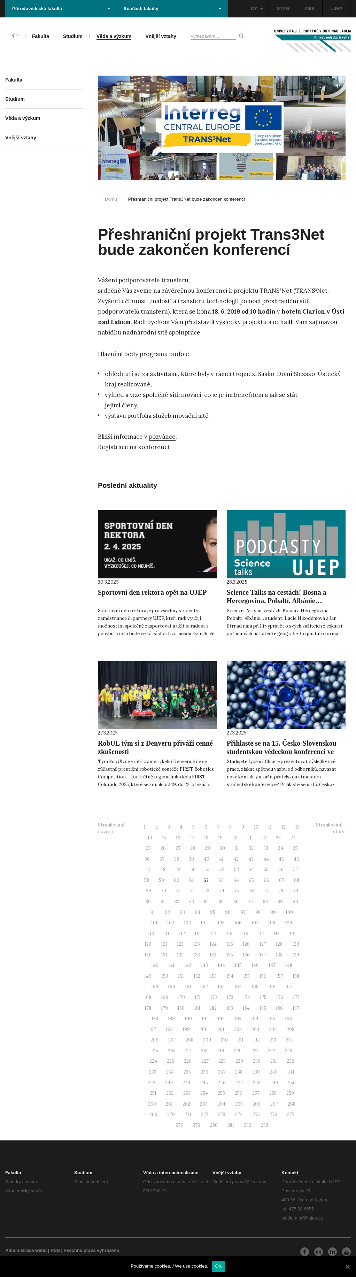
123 (196, 944)
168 (147, 997)
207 (172, 1040)
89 (280, 902)
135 (229, 955)
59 (161, 880)
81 (163, 902)
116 (245, 934)
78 (280, 891)
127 (263, 944)
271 (188, 1114)
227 (205, 1061)
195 (271, 1019)
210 (224, 1040)
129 (295, 944)
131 (164, 955)
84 (206, 902)
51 (208, 869)
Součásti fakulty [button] (173, 8)
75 (236, 891)
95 (212, 912)
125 (229, 944)
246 (222, 1083)
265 (239, 1104)
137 (263, 955)
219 (220, 1051)
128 (279, 944)
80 (148, 902)
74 (221, 891)
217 (188, 1051)
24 (293, 838)
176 (279, 997)
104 (204, 923)
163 (221, 987)
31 (237, 848)
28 (192, 848)
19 (220, 838)
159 (154, 987)
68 (296, 880)
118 (277, 934)
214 (289, 1040)
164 (238, 987)
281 (230, 1125)
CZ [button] (257, 8)
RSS (55, 1250)
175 (263, 997)
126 (246, 944)
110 (151, 934)
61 (191, 880)
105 (221, 923)
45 (281, 859)
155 (246, 976)
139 (295, 955)
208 (189, 1040)
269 (153, 1114)
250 (292, 1083)
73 (206, 891)
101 (154, 923)
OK (218, 1266)
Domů (111, 199)
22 (263, 838)
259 (290, 1093)
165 (254, 987)
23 (278, 838)
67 (281, 880)
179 (164, 1008)
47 (147, 869)
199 (186, 1029)
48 (162, 869)
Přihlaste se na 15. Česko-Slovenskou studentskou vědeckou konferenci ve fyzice (281, 751)
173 (230, 997)
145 (238, 965)
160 (171, 987)
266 (257, 1104)
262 (186, 1104)
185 (263, 1008)
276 (273, 1114)
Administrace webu (26, 1250)
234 (170, 1072)
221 (254, 1051)
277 (290, 1114)
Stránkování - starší (331, 828)
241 (290, 1072)
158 (296, 976)
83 (191, 902)
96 (228, 912)
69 (148, 891)
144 (221, 965)
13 (297, 827)
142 (187, 965)
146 (255, 965)
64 (236, 880)
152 (197, 976)
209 (207, 1040)
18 (206, 838)
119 (292, 934)
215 (155, 1051)
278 (179, 1125)
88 (265, 902)
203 (255, 1029)
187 (296, 1008)
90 (295, 902)
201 (220, 1029)
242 (151, 1083)
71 (178, 891)
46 (296, 859)
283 (264, 1125)
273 (221, 1114)
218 (204, 1051)
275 (256, 1114)
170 (181, 997)
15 (164, 838)
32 (251, 848)
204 (273, 1029)
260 (152, 1104)
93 (182, 912)
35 (295, 848)
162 (204, 987)
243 (169, 1083)
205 (290, 1029)
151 (181, 976)
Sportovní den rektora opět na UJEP (152, 592)
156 (263, 976)
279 (196, 1125)
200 (204, 1029)
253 (187, 1093)
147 (272, 965)
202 (238, 1029)
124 (213, 944)
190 (188, 1019)
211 (240, 1040)
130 (148, 955)
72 (192, 891)
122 (180, 944)
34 (280, 848)
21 (249, 838)
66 (266, 880)
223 (288, 1051)
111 (166, 934)
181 (197, 1008)
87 (250, 902)
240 (274, 1072)
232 (290, 1061)
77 (266, 891)
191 (205, 1019)
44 (266, 859)
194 (254, 1019)
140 (154, 965)
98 (258, 912)
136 (246, 955)
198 (169, 1029)
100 (289, 912)
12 (283, 827)
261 (169, 1104)
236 (204, 1072)
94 (197, 912)
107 (254, 923)
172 (213, 997)
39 (191, 859)
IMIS (310, 8)
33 (265, 848)
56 (281, 869)
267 (274, 1104)
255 (221, 1093)
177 (296, 997)
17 (192, 838)
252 (169, 1093)
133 (196, 955)
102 (170, 923)
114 (213, 934)
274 (239, 1114)
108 (271, 923)
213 (273, 1040)
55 (266, 869)
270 (171, 1114)
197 (152, 1029)
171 (198, 997)
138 (279, 955)
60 (176, 880)
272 (204, 1114)
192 (221, 1019)
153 (213, 976)
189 (171, 1019)
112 (182, 934)
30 (222, 848)
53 (236, 869)
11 (270, 827)
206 (154, 1040)
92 (167, 912)
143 (204, 965)
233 (152, 1072)
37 (162, 859)
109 (288, 923)
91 (152, 912)
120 (148, 944)
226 (188, 1061)
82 (177, 902)
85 (221, 902)
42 (236, 859)
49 (178, 869)
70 (163, 891)
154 (229, 976)
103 (187, 923)
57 (295, 869)
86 (236, 902)
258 (273, 1093)
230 (257, 1061)
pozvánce (162, 436)
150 (164, 976)
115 (229, 934)
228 (222, 1061)
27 (178, 848)
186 (279, 1008)
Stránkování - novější (112, 828)
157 (279, 976)
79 (295, 891)
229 (239, 1061)
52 (221, 869)
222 (271, 1051)
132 (180, 955)
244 (187, 1083)
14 (150, 838)
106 (238, 923)
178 (148, 1008)
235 (187, 1072)
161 (188, 987)
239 (256, 1072)
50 (193, 869)
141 (171, 965)
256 (238, 1093)
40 (206, 859)
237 (221, 1072)
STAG (283, 8)
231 (273, 1061)
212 (256, 1040)
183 (229, 1008)
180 (181, 1008)
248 (257, 1083)
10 (256, 827)
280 (214, 1125)
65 (251, 880)
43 (251, 859)
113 (198, 934)
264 (221, 1104)
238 (238, 1072)
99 (273, 912)
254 (204, 1093)
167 (288, 987)
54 (251, 869)
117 (261, 934)
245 (204, 1083)
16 (178, 838)
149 (148, 976)
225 (170, 1061)
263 (204, 1104)
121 (164, 944)
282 (247, 1125)
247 (239, 1083)
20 (235, 838)
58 (146, 880)
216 (171, 1051)
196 (288, 1019)
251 (153, 1093)
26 (163, 848)
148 (288, 965)
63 (221, 880)
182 (213, 1008)
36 (147, 859)
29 (207, 848)
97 (243, 912)
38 (176, 859)
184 (246, 1008)
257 (256, 1093)
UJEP (336, 8)
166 (272, 987)
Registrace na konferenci (133, 447)
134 (213, 955)
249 (274, 1083)
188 (155, 1019)
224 (153, 1061)
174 (246, 997)
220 (238, 1051)
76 (251, 891)
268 (291, 1104)
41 (221, 859)
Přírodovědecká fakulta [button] (61, 8)
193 (237, 1019)
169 (164, 997)
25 (148, 848)
